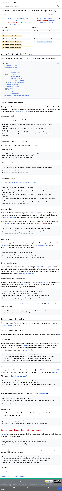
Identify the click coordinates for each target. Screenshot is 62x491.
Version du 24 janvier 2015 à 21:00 (42, 18)
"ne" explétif (6, 471)
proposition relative (43, 282)
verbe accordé (41, 223)
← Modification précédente (15, 24)
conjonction (9, 223)
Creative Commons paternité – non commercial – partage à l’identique (40, 484)
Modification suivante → (46, 22)
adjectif (3, 434)
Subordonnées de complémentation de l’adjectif (22, 430)
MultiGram (10, 2)
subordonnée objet (9, 182)
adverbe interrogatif (42, 245)
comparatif (18, 450)
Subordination (21, 476)
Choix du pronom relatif (18, 376)
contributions (21, 22)
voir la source (55, 18)
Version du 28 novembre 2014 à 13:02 (13, 18)
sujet (12, 111)
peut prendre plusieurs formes (26, 182)
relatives (38, 304)
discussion (14, 22)
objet (17, 111)
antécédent (21, 284)
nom (58, 335)
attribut (24, 111)
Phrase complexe (12, 476)
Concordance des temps (26, 274)
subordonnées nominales (15, 304)
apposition (24, 345)
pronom (27, 284)
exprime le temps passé (44, 267)
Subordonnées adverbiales (11, 325)
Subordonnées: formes (9, 473)
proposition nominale (8, 217)
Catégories (3, 476)
